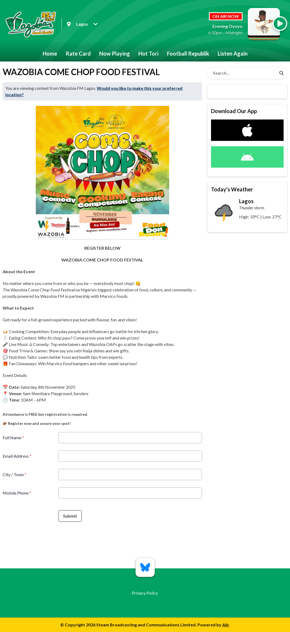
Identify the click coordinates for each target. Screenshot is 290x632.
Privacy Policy (145, 592)
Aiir (225, 624)
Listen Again (233, 53)
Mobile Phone (17, 492)
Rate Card (78, 53)
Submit (70, 515)
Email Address (17, 455)
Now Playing (114, 53)
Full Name (13, 437)
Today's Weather (232, 189)
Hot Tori (148, 53)
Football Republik (188, 53)
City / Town (14, 474)
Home (50, 53)
